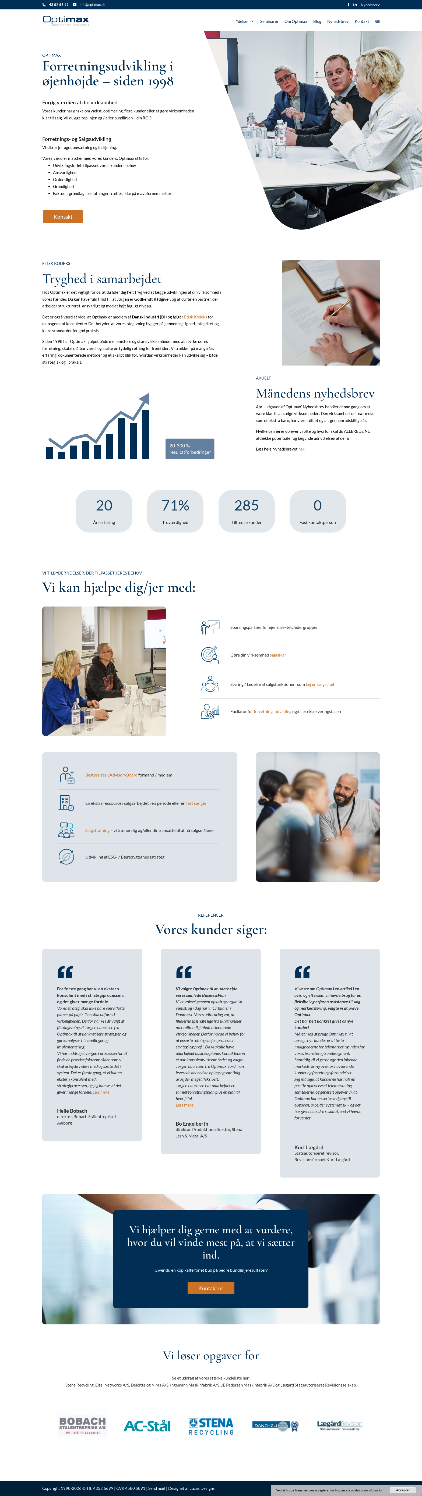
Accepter (403, 1490)
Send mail (156, 1488)
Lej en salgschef (320, 684)
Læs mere (100, 1091)
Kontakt (362, 21)
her (301, 448)
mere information (372, 1490)
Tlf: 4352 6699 (100, 1488)
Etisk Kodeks (195, 316)
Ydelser (242, 21)
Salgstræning (97, 830)
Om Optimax (295, 21)
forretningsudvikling (272, 711)
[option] (82, 1426)
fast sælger (196, 803)
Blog (317, 21)
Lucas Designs (202, 1488)
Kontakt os (211, 1288)
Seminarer (269, 21)
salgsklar (278, 654)
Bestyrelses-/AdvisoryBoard (111, 774)
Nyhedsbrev (370, 5)
